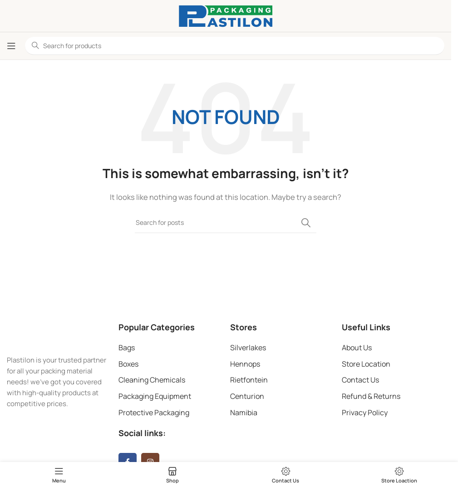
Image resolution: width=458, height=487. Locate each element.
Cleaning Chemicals (151, 380)
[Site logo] (225, 15)
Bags (126, 348)
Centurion (247, 396)
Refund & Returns (371, 396)
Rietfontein (249, 380)
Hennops (245, 364)
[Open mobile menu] (11, 46)
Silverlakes (248, 348)
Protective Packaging (153, 412)
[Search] (225, 222)
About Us (357, 348)
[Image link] (58, 333)
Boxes (128, 364)
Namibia (243, 412)
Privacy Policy (365, 412)
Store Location (366, 364)
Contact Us (360, 380)
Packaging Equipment (154, 396)
